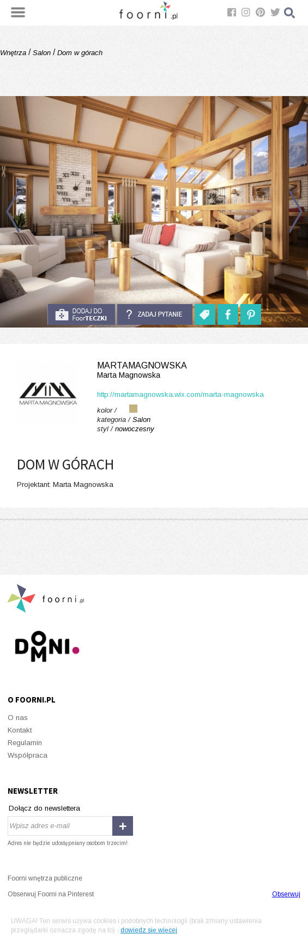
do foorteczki (81, 314)
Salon (42, 53)
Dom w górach (78, 53)
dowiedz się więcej (148, 930)
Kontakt (20, 730)
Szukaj (290, 13)
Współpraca (27, 755)
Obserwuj (286, 894)
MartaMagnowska (154, 370)
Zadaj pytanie (154, 314)
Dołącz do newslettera (44, 808)
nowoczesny (134, 429)
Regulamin (25, 743)
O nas (18, 717)
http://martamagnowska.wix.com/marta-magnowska (180, 394)
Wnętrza (14, 53)
